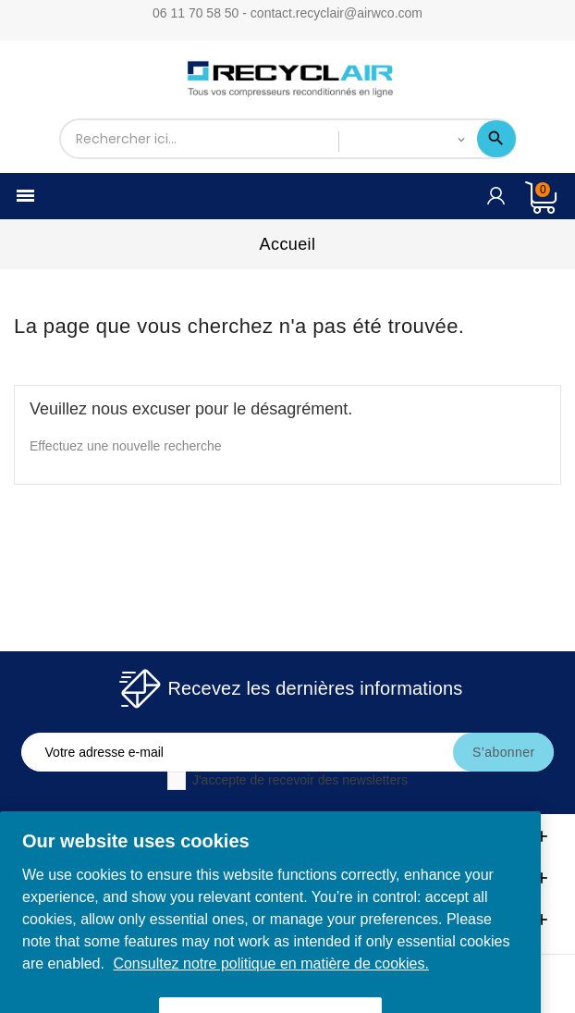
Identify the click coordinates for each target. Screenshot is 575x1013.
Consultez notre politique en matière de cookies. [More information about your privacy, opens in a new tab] (271, 975)
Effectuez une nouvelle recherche (126, 446)
